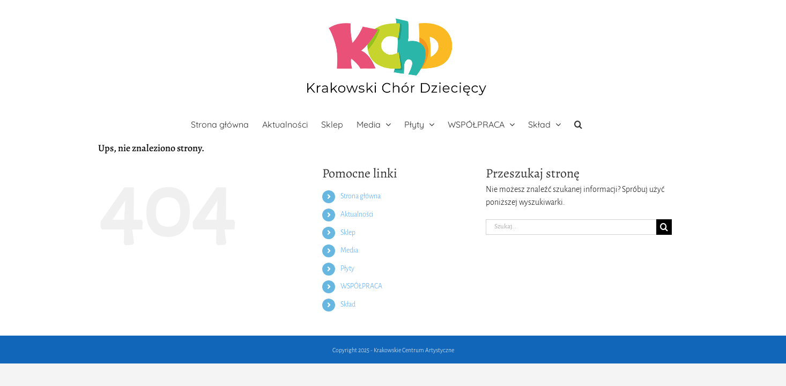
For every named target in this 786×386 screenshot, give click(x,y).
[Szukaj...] (571, 227)
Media (349, 250)
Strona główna (360, 196)
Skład (347, 304)
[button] (603, 124)
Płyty (347, 268)
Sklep (347, 232)
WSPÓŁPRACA (361, 286)
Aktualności (356, 214)
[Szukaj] (664, 227)
